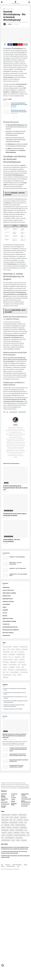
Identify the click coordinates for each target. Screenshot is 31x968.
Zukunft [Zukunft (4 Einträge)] (19, 674)
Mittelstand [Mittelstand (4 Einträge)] (5, 662)
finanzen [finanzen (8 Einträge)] (5, 657)
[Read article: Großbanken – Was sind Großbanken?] (5, 558)
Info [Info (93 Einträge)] (9, 657)
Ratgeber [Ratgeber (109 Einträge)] (5, 664)
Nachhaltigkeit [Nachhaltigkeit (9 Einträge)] (13, 662)
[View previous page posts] (14, 117)
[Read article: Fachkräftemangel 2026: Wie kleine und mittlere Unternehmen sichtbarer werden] (5, 755)
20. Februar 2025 (14, 113)
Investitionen (20, 327)
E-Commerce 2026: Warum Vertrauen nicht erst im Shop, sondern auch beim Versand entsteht (18, 749)
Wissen (20, 86)
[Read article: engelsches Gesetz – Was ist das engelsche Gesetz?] (5, 575)
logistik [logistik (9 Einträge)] (16, 659)
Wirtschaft (19, 262)
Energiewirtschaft (8, 598)
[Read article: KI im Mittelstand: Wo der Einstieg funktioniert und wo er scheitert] (5, 767)
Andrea (10, 24)
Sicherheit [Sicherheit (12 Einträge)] (24, 664)
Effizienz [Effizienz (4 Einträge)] (5, 654)
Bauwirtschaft (7, 595)
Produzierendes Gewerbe (9, 621)
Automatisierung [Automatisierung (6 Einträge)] (23, 646)
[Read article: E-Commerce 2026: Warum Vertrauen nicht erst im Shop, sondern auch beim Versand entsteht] (5, 749)
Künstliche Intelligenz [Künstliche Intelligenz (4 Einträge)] (8, 659)
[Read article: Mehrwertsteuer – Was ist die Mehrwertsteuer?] (5, 564)
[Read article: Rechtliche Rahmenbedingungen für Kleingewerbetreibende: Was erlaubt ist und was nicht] (6, 104)
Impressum (7, 864)
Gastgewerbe (6, 604)
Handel (4, 607)
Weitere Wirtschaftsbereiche (11, 629)
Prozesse (16, 173)
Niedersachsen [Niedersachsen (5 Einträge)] (21, 662)
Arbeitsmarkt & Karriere (9, 593)
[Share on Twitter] (15, 44)
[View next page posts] (17, 117)
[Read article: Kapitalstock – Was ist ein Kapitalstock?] (5, 570)
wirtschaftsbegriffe (13, 412)
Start (4, 8)
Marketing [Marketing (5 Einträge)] (22, 659)
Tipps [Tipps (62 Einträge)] (23, 667)
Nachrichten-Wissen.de (24, 787)
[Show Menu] (1, 2)
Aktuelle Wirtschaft (8, 590)
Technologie (6, 624)
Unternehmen (7, 58)
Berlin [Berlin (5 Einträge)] (8, 649)
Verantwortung (7, 333)
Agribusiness (6, 587)
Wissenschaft (6, 635)
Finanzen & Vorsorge (8, 601)
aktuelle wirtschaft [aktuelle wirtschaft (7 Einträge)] (7, 646)
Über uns (3, 866)
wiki (7, 412)
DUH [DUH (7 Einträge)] (16, 651)
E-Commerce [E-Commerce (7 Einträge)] (21, 651)
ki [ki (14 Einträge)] (12, 657)
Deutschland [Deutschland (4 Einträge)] (24, 649)
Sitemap (25, 864)
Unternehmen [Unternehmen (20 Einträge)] (11, 669)
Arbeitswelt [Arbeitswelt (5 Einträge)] (15, 646)
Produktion (6, 73)
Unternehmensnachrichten (10, 627)
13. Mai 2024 (16, 24)
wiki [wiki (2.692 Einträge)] (8, 672)
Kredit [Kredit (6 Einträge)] (23, 657)
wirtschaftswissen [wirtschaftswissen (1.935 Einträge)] (7, 674)
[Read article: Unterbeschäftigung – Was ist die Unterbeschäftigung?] (15, 529)
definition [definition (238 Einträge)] (18, 649)
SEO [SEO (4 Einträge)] (19, 664)
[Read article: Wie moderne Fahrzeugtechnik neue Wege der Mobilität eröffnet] (5, 761)
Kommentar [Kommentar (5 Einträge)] (17, 657)
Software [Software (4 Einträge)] (5, 667)
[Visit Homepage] (15, 2)
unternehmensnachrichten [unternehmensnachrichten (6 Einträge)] (21, 669)
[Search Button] (29, 2)
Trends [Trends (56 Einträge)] (4, 669)
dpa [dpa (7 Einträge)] (12, 651)
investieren (19, 67)
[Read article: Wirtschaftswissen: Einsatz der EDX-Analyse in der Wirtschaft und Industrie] (6, 112)
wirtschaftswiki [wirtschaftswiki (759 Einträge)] (24, 672)
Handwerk (5, 610)
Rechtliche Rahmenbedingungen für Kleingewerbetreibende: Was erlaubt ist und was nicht (19, 104)
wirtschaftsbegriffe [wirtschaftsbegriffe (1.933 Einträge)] (15, 672)
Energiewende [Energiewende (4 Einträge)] (12, 654)
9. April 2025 (5, 543)
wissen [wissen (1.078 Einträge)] (14, 674)
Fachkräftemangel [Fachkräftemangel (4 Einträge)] (20, 654)
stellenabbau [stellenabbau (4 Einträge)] (11, 667)
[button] (2, 965)
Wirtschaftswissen (9, 8)
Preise (4, 208)
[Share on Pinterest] (20, 44)
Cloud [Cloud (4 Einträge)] (13, 649)
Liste (18, 866)
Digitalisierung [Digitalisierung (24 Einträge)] (6, 651)
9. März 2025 (13, 107)
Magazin (6, 482)
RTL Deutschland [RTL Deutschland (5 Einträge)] (12, 664)
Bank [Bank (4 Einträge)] (4, 649)
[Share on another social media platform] (25, 44)
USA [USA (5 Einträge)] (4, 672)
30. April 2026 (10, 739)
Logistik (5, 612)
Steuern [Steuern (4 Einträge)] (18, 667)
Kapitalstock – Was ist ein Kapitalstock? (17, 568)
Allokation (8, 379)
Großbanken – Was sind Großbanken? (17, 556)
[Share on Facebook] (9, 44)
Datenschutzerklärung (16, 864)
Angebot (8, 181)
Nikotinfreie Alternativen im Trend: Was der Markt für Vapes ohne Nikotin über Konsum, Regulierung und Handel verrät (14, 735)
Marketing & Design (8, 618)
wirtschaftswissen (22, 412)
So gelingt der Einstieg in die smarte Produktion (13, 709)
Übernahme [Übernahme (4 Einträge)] (5, 677)
